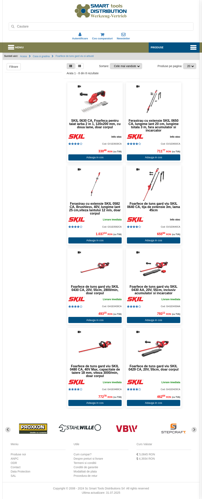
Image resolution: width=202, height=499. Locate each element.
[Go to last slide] (8, 430)
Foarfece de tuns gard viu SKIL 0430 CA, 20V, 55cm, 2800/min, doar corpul (95, 290)
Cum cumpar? (83, 454)
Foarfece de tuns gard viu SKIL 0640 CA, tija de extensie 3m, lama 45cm (153, 207)
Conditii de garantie (86, 467)
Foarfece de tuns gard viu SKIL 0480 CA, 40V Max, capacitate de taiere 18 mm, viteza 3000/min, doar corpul (95, 371)
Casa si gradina (41, 56)
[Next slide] (194, 430)
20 (188, 66)
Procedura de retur (85, 475)
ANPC (15, 458)
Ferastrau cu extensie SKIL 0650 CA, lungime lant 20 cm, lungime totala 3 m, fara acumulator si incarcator (154, 125)
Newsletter (123, 36)
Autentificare (80, 36)
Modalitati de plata (85, 471)
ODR (14, 463)
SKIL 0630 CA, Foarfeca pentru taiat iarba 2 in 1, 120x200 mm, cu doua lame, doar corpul (95, 124)
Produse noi (18, 454)
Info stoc (116, 136)
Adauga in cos (94, 157)
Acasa (23, 56)
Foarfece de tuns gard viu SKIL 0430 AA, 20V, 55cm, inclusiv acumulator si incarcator (154, 290)
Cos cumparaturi (102, 36)
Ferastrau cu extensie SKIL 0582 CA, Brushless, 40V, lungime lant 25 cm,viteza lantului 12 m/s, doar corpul (95, 208)
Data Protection (21, 471)
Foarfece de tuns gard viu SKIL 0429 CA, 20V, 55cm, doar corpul (154, 368)
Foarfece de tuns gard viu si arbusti (75, 56)
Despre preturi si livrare (88, 458)
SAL (13, 475)
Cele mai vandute (125, 66)
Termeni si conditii (85, 463)
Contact (16, 467)
